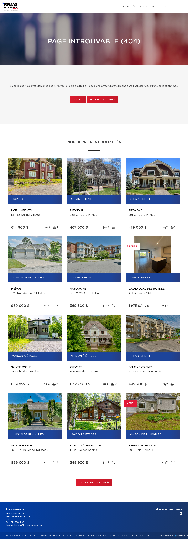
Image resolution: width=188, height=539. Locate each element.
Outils (155, 6)
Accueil (78, 100)
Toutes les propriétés (94, 483)
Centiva (179, 536)
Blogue (144, 6)
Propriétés (129, 6)
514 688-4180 (17, 522)
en (181, 6)
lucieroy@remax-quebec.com (28, 525)
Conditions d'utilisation (151, 536)
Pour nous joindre (102, 100)
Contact (169, 6)
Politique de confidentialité (126, 536)
